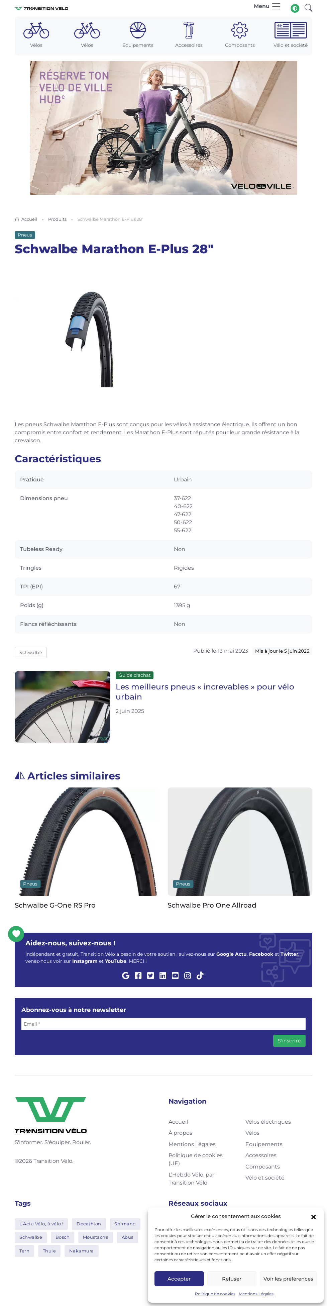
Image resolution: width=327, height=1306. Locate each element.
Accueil (29, 219)
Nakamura (81, 1250)
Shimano (125, 1223)
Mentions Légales (256, 1293)
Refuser (231, 1279)
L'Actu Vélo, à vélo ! (41, 1223)
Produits (57, 219)
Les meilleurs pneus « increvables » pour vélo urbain (205, 692)
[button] (313, 1216)
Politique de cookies (215, 1293)
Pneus (25, 235)
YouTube (115, 961)
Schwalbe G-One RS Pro (55, 906)
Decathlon (89, 1223)
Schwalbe (30, 652)
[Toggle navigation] (267, 8)
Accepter (179, 1279)
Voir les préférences (288, 1279)
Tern (24, 1250)
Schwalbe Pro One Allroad (212, 906)
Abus (127, 1237)
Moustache (96, 1237)
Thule (49, 1250)
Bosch (63, 1237)
